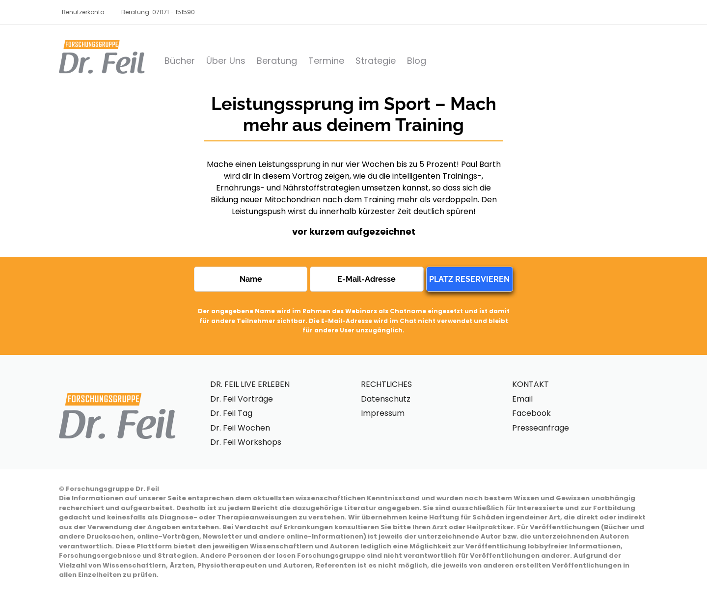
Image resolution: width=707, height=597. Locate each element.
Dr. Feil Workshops (245, 442)
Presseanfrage (540, 428)
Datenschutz (385, 399)
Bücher (179, 60)
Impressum (383, 413)
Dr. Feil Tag (231, 413)
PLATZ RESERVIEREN (469, 279)
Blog (416, 60)
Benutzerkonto (83, 12)
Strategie (375, 60)
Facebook (531, 413)
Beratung (277, 60)
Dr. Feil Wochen (240, 428)
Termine (326, 60)
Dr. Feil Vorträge (241, 399)
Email (522, 399)
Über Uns (225, 60)
